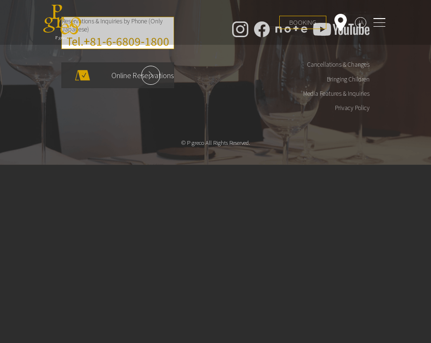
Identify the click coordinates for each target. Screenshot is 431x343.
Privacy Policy (352, 107)
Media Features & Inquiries (336, 93)
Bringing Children (348, 79)
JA (360, 22)
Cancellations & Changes (338, 64)
